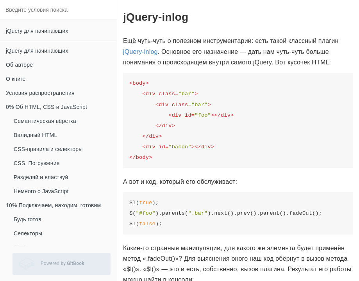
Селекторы (28, 233)
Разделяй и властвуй (41, 177)
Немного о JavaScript (41, 191)
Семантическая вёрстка (45, 121)
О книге (15, 79)
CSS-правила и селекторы (48, 149)
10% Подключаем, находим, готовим (53, 205)
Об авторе (19, 65)
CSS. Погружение (37, 163)
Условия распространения (40, 93)
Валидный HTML (35, 135)
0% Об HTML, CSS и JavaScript (46, 107)
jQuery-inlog (140, 51)
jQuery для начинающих (37, 31)
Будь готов (27, 219)
